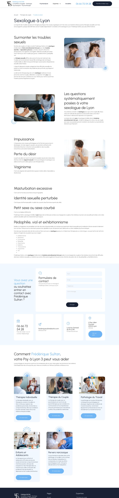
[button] (56, 3)
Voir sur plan (94, 334)
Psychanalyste (44, 3)
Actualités (68, 3)
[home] (21, 3)
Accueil (16, 15)
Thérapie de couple (25, 15)
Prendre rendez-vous (102, 3)
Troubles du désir (38, 15)
